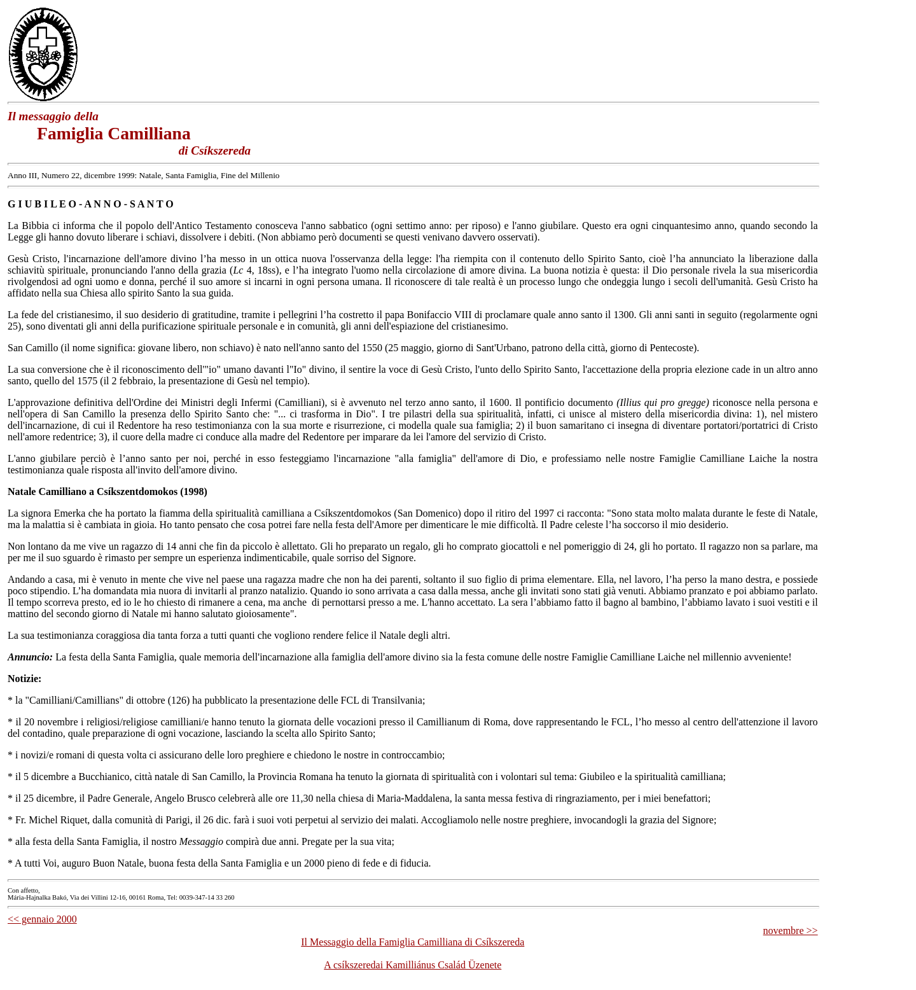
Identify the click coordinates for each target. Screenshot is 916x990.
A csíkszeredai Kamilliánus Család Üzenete (412, 964)
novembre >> (790, 930)
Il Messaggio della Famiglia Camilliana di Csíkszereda (412, 942)
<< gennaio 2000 (42, 919)
